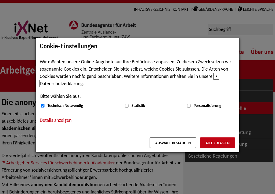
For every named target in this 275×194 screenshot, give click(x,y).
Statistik (138, 105)
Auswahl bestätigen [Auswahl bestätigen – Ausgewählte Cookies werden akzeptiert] (173, 143)
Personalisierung (207, 105)
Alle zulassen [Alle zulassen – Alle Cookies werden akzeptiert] (217, 143)
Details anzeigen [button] (55, 120)
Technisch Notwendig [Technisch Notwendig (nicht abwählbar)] (65, 105)
